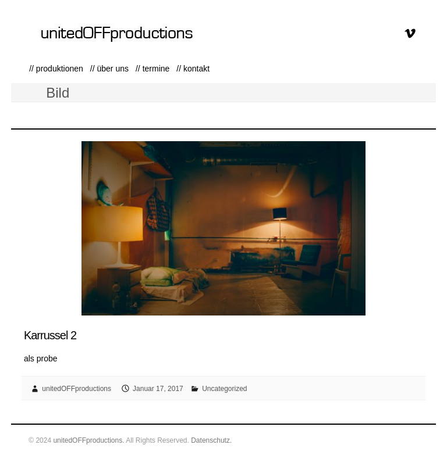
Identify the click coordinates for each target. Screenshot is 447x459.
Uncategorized (224, 389)
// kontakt (193, 68)
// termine (152, 68)
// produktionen (56, 68)
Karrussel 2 (50, 335)
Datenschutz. (211, 440)
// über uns (109, 68)
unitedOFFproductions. (88, 440)
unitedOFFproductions (76, 389)
